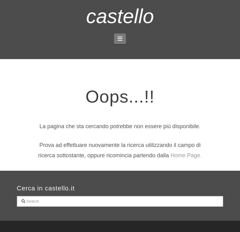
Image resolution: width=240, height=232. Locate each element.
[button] (120, 38)
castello (120, 16)
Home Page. (186, 155)
